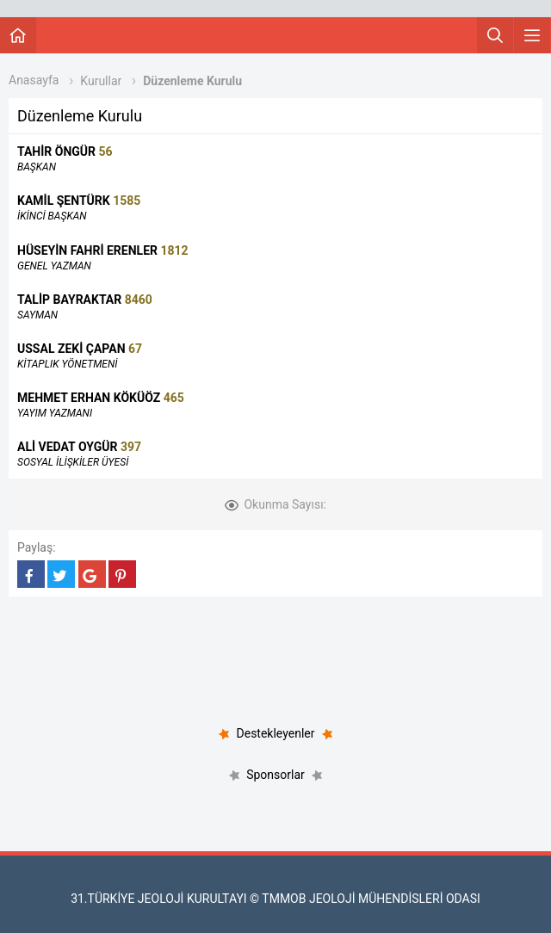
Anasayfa (34, 80)
